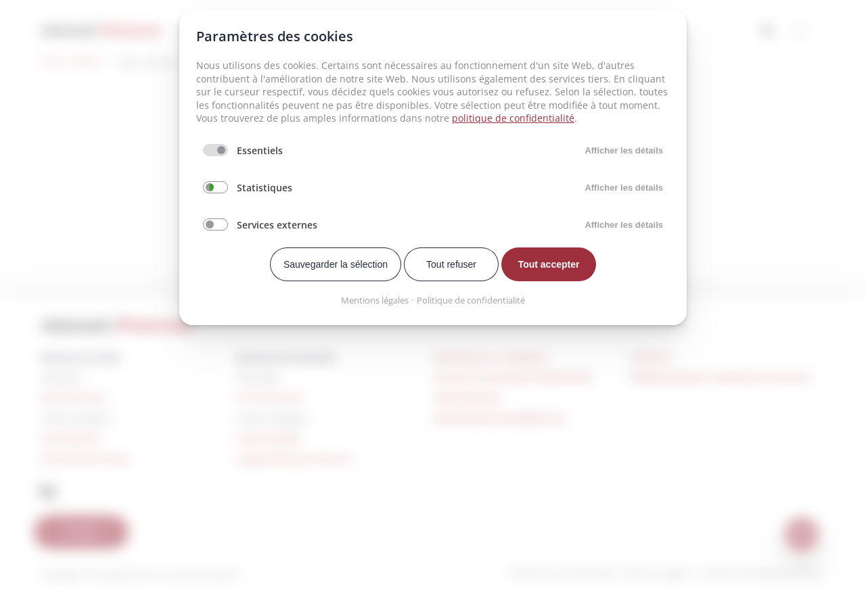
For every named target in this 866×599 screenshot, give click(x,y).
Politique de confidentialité (471, 300)
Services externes (277, 224)
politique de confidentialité (513, 118)
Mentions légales (375, 300)
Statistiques (264, 187)
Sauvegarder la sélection (335, 264)
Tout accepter (549, 264)
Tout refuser (451, 264)
